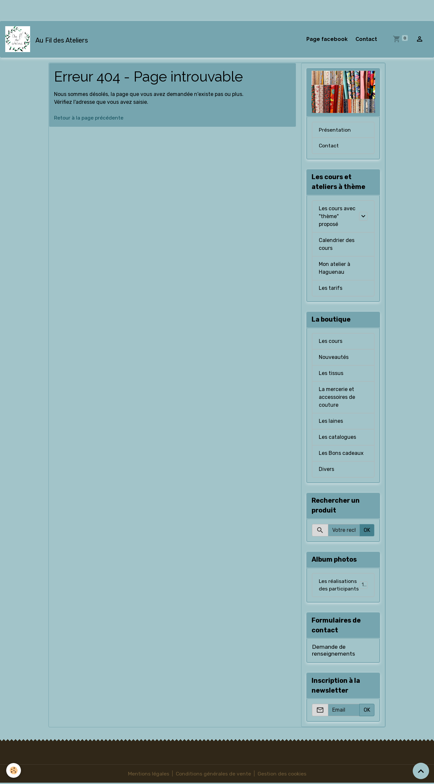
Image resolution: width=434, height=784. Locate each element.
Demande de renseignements (333, 651)
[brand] (48, 39)
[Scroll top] (421, 771)
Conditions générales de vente (213, 775)
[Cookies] (14, 770)
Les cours (330, 341)
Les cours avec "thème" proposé (337, 217)
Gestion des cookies (282, 775)
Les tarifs (330, 288)
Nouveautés (334, 357)
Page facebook (327, 39)
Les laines (331, 421)
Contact (366, 39)
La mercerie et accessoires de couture (337, 397)
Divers (326, 469)
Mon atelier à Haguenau (334, 268)
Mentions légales (148, 775)
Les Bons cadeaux (341, 453)
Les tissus (331, 373)
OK (367, 530)
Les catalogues (337, 437)
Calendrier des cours (336, 244)
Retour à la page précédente (89, 118)
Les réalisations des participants (344, 585)
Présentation (335, 130)
